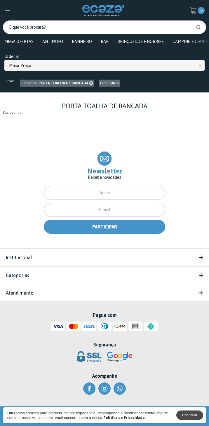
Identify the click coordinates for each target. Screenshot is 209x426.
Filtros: (9, 81)
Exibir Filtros (109, 83)
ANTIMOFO (52, 41)
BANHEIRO (82, 41)
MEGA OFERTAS (19, 41)
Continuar (189, 415)
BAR (105, 41)
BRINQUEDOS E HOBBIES (140, 41)
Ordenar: (12, 56)
